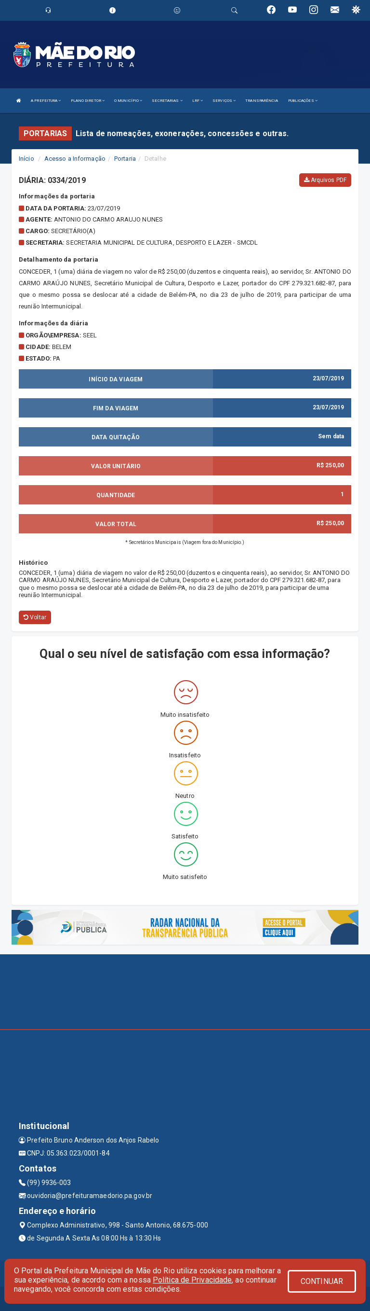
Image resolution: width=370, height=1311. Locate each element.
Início (26, 158)
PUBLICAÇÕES (302, 100)
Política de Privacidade (192, 1279)
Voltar (35, 617)
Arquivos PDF (325, 180)
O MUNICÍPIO (128, 100)
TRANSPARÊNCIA (261, 100)
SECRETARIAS (167, 100)
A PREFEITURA (46, 100)
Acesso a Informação (75, 158)
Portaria (125, 158)
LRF (197, 100)
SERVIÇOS (224, 100)
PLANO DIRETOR (88, 100)
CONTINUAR (322, 1281)
